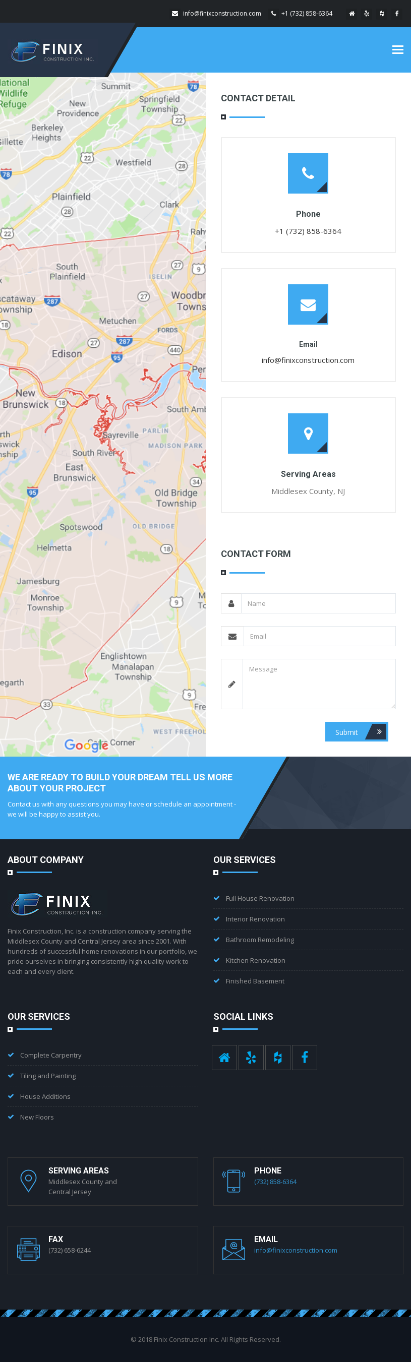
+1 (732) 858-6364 (306, 13)
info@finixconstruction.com (222, 13)
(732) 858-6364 (275, 1181)
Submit (360, 731)
